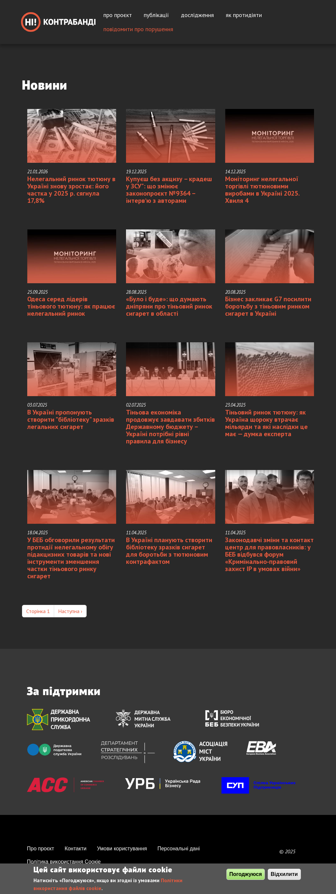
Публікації (156, 15)
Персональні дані (179, 848)
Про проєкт (117, 15)
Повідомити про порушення (138, 29)
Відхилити (284, 874)
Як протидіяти (244, 15)
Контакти (76, 848)
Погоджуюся (245, 874)
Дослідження (197, 15)
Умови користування (122, 848)
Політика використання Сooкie (64, 861)
